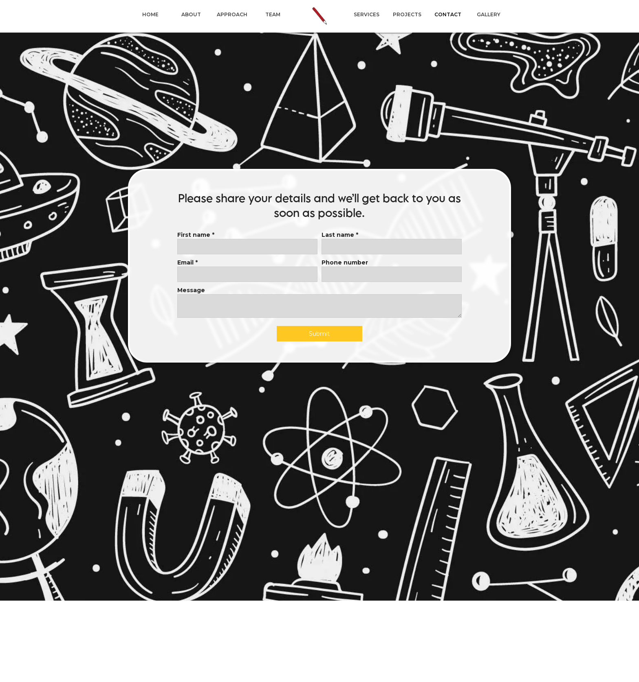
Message (191, 290)
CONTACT (447, 14)
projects (407, 14)
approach (232, 14)
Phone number (345, 262)
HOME (150, 14)
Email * (187, 262)
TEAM (272, 14)
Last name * (340, 234)
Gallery (488, 14)
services (366, 14)
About (191, 14)
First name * (195, 234)
